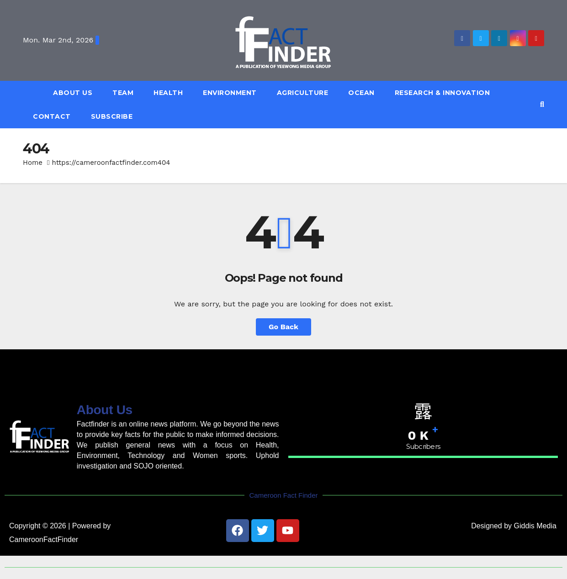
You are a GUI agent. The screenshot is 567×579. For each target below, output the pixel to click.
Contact (52, 116)
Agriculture (303, 93)
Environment (230, 93)
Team (122, 93)
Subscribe (112, 116)
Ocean (361, 93)
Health (168, 93)
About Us (72, 93)
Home (32, 162)
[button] (542, 104)
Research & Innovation (442, 93)
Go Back (283, 326)
